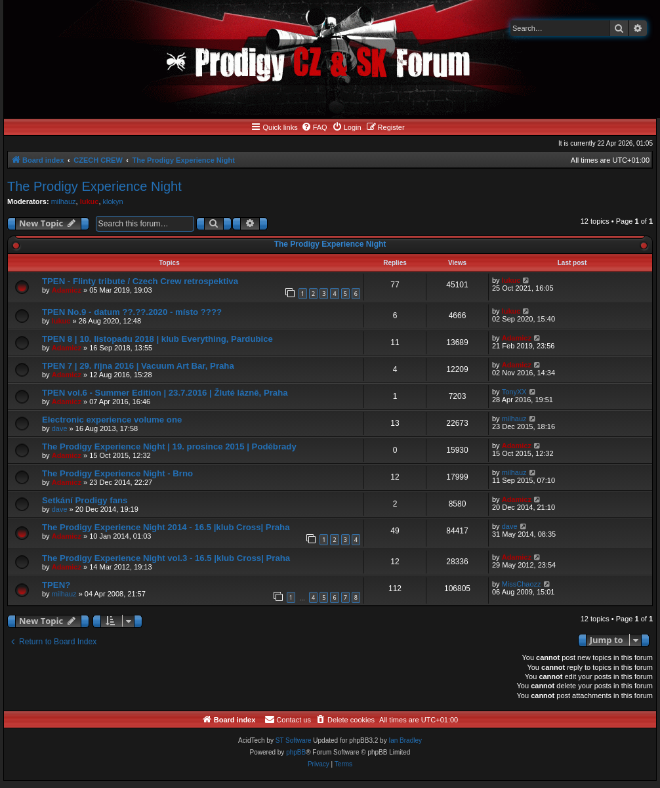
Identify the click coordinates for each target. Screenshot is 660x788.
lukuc (89, 201)
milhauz (63, 201)
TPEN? (56, 585)
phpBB (296, 752)
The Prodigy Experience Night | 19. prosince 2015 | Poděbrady (169, 446)
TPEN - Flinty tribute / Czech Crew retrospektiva (140, 281)
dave (60, 428)
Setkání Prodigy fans (84, 500)
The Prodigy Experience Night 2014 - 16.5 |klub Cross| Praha (166, 527)
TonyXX (514, 392)
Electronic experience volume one (112, 420)
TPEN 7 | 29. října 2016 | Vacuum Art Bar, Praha (138, 366)
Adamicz (66, 290)
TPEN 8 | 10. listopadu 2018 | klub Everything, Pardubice (157, 339)
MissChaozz (521, 584)
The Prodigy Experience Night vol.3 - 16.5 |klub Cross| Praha (166, 558)
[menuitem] (314, 127)
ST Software (294, 740)
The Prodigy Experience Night (94, 186)
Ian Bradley (405, 740)
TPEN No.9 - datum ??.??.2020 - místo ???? (132, 312)
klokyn (113, 201)
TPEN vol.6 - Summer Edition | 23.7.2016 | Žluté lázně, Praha (165, 393)
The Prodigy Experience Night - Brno (117, 473)
